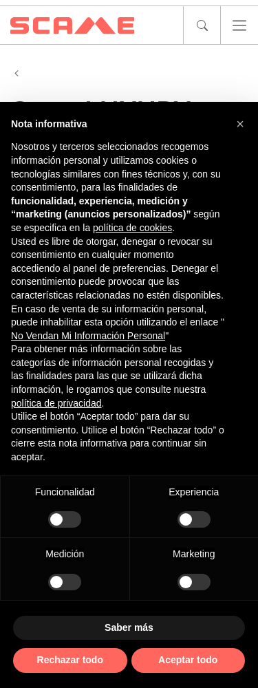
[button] (240, 124)
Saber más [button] (129, 627)
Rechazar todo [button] (70, 659)
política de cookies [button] (132, 227)
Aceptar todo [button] (187, 659)
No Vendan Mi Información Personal (88, 335)
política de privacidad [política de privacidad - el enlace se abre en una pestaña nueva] (56, 403)
